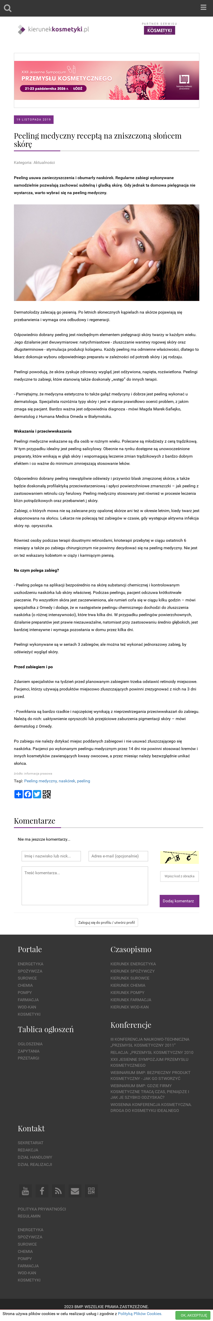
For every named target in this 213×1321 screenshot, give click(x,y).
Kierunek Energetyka (133, 963)
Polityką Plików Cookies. (140, 1313)
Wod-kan (27, 1007)
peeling (83, 780)
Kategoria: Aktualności (34, 162)
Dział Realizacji (35, 1164)
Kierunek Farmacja (130, 999)
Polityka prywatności (42, 1209)
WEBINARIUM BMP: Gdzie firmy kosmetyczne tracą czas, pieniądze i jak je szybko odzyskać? (149, 1091)
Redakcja (28, 1150)
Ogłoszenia (30, 1043)
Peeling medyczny (40, 780)
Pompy (25, 992)
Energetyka (30, 963)
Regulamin (29, 1216)
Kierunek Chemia (127, 985)
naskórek (67, 780)
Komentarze (34, 820)
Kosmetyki (29, 1014)
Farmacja (28, 999)
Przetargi (28, 1058)
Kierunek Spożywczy (132, 971)
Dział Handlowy (35, 1157)
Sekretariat (31, 1142)
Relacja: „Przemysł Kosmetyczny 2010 (151, 1052)
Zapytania (28, 1051)
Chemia (25, 985)
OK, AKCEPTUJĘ (194, 1315)
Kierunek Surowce (129, 978)
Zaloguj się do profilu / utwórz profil (106, 922)
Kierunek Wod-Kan (129, 1007)
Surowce (27, 978)
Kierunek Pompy (127, 992)
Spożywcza (30, 971)
